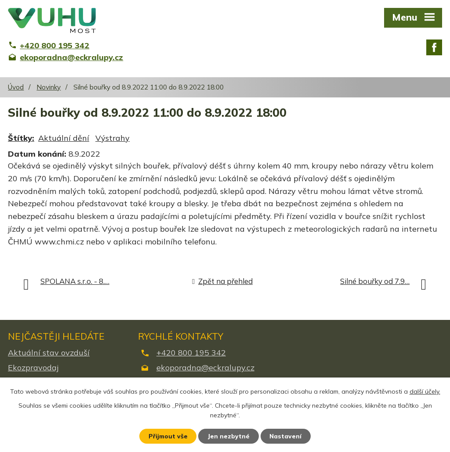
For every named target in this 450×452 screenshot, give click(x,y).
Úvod (16, 87)
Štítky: (21, 138)
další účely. (425, 391)
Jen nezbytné (229, 436)
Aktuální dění (63, 138)
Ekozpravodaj (33, 367)
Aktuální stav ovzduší (49, 353)
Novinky (48, 87)
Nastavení (286, 436)
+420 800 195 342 (191, 353)
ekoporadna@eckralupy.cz (205, 367)
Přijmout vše (168, 436)
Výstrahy (112, 138)
